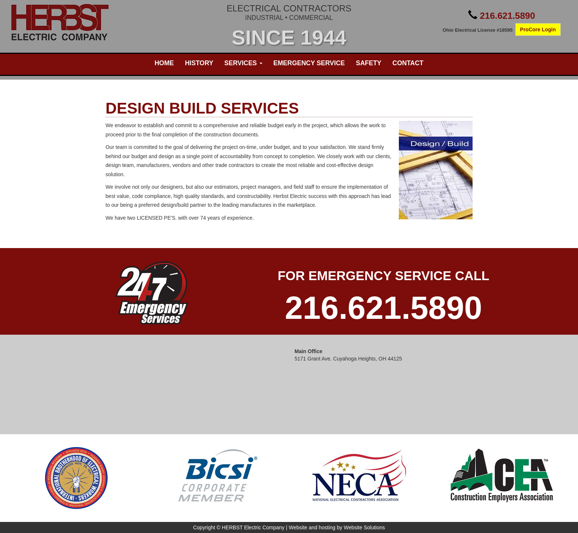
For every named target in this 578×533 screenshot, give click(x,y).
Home (164, 63)
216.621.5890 (507, 16)
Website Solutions (364, 527)
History (199, 63)
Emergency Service (309, 63)
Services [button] (243, 63)
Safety (368, 63)
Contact (408, 63)
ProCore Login (538, 29)
